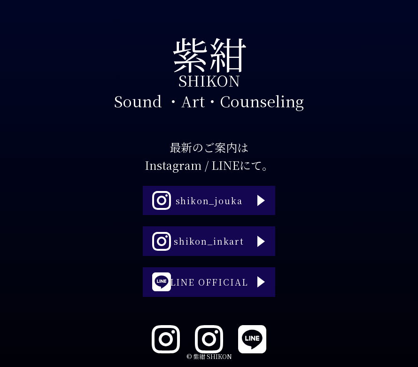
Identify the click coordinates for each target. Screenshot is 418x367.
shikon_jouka (194, 191)
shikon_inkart (196, 241)
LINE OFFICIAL (197, 291)
